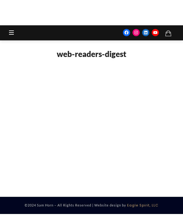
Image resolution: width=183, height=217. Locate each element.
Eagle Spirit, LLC (142, 205)
